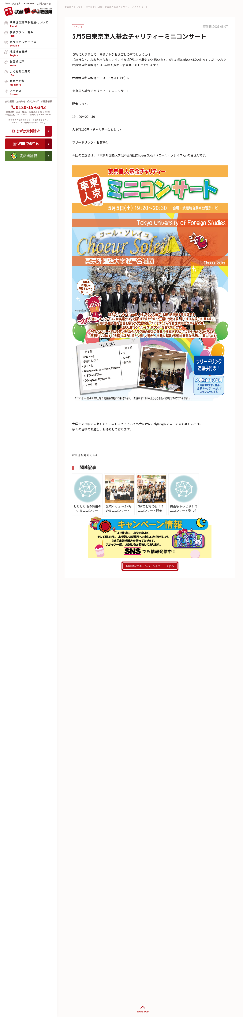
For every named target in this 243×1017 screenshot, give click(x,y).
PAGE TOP (143, 1011)
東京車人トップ (72, 7)
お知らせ (20, 101)
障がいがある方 (13, 3)
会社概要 (9, 101)
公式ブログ (33, 101)
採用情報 (47, 101)
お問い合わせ (44, 3)
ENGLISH (29, 3)
